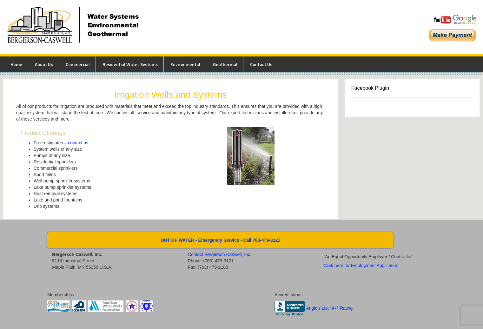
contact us (78, 142)
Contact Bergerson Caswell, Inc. (219, 254)
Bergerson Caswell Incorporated (181, 27)
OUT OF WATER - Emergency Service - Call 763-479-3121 (220, 240)
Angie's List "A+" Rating (329, 308)
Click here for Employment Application (360, 265)
